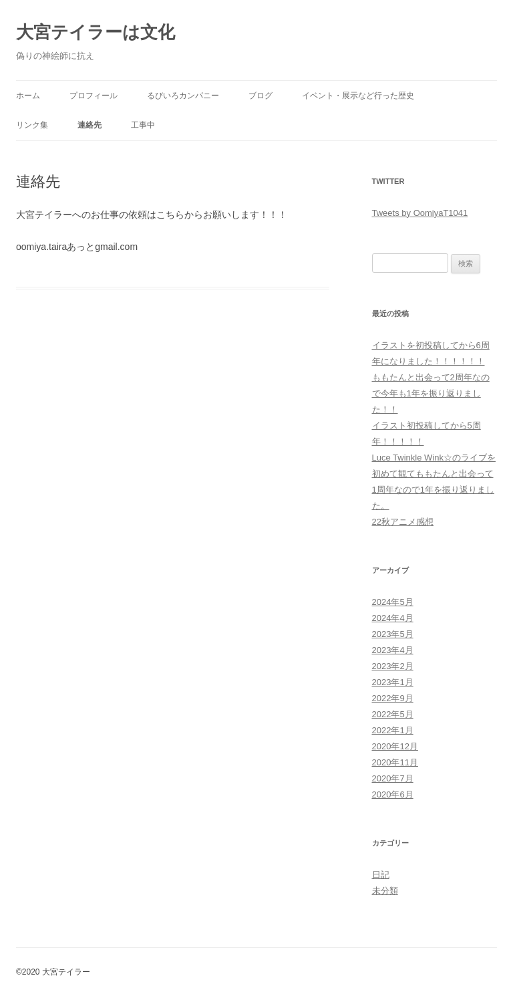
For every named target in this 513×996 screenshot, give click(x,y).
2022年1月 (392, 730)
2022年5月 (392, 714)
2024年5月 (392, 602)
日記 (380, 875)
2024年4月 (392, 618)
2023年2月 (392, 666)
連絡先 (89, 125)
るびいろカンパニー (183, 95)
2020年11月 (395, 762)
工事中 (143, 125)
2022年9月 (392, 698)
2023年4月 (392, 650)
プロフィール (93, 95)
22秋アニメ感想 (403, 522)
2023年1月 (392, 682)
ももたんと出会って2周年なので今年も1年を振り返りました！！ (431, 393)
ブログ (260, 95)
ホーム (28, 95)
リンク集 (32, 125)
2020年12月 (395, 746)
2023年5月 (392, 634)
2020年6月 (392, 794)
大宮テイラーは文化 (95, 32)
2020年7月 (392, 778)
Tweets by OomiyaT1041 (420, 213)
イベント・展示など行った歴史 (358, 95)
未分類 (385, 891)
